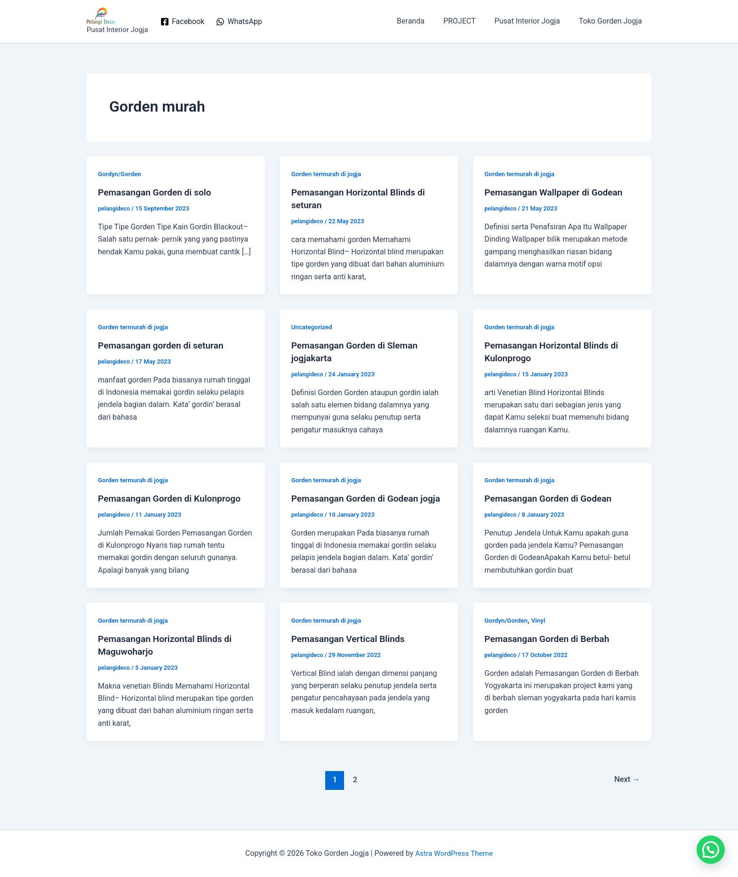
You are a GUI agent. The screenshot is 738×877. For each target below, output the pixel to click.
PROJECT (469, 20)
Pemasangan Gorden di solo (157, 192)
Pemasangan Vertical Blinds (350, 649)
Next (626, 789)
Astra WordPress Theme (453, 853)
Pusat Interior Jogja (533, 20)
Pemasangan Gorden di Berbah (549, 649)
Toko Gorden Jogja (612, 20)
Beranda (424, 20)
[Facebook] (183, 21)
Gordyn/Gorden (120, 174)
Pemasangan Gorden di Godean (550, 497)
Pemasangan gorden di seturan (163, 344)
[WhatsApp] (239, 21)
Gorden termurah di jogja (328, 174)
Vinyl (540, 630)
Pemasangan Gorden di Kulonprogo (172, 497)
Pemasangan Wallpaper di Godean (556, 192)
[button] (711, 850)
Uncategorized (312, 326)
